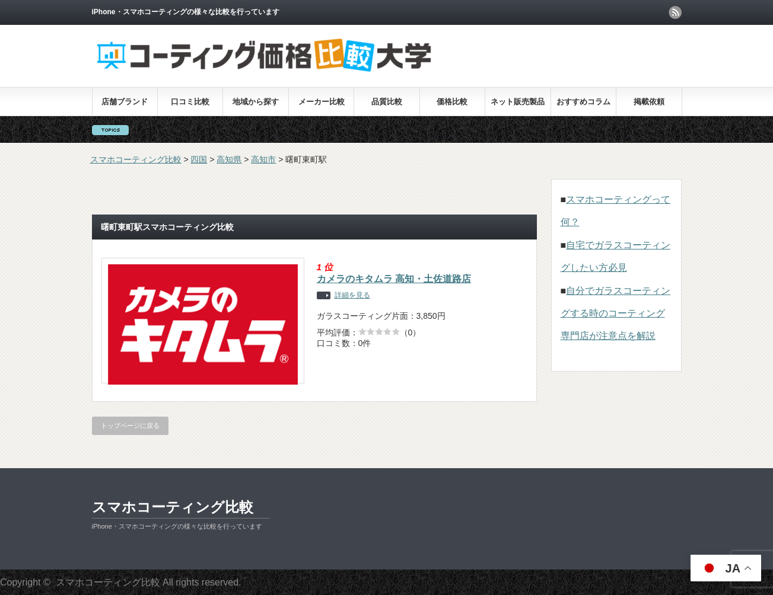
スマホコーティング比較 (172, 507)
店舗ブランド (124, 101)
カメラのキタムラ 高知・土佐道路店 (394, 279)
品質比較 (386, 101)
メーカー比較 (321, 101)
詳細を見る (352, 295)
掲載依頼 (649, 101)
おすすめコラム (583, 101)
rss (675, 12)
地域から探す (256, 101)
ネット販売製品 (518, 101)
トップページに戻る (130, 425)
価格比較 (452, 101)
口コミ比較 (190, 101)
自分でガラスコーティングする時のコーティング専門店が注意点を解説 (616, 313)
